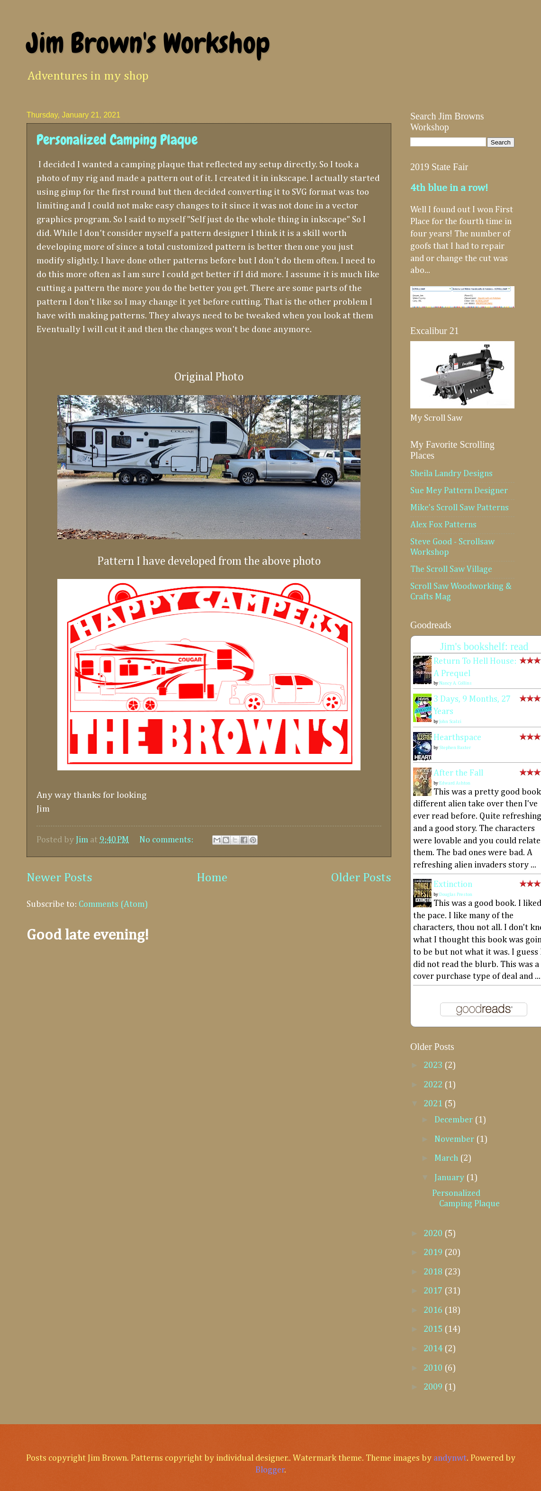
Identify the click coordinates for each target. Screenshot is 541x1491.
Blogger (270, 1470)
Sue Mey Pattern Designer (459, 491)
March (447, 1158)
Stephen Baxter (455, 747)
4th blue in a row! (449, 188)
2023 (434, 1065)
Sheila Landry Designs (451, 474)
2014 (434, 1349)
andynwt (450, 1458)
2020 (434, 1233)
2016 (434, 1310)
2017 (434, 1291)
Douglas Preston (455, 894)
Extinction (452, 884)
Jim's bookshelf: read (484, 646)
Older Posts (361, 878)
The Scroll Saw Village (451, 569)
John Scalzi (450, 721)
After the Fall (458, 773)
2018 (434, 1272)
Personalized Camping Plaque (117, 140)
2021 (434, 1104)
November (455, 1139)
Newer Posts (59, 878)
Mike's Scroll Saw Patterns (459, 508)
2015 (434, 1329)
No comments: (167, 840)
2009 (434, 1387)
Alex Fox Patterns (443, 525)
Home (212, 878)
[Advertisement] (209, 1026)
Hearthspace (457, 737)
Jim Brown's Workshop (148, 43)
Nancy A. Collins (455, 683)
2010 (434, 1368)
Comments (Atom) (113, 904)
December (454, 1120)
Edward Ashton (454, 783)
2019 (434, 1252)
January (450, 1178)
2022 (434, 1085)
